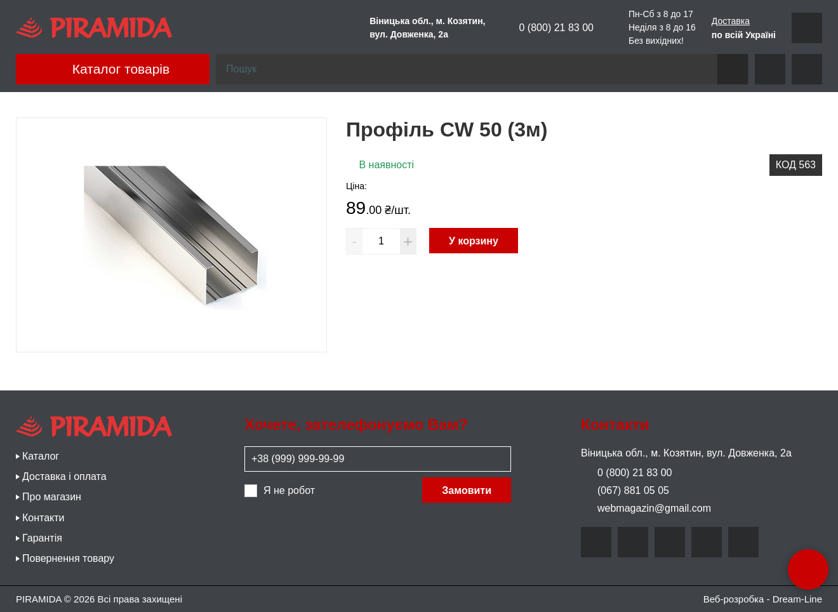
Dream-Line (797, 599)
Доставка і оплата (64, 476)
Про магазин (51, 496)
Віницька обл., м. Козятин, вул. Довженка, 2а (686, 453)
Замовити (466, 490)
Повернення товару (68, 558)
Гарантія (42, 538)
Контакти (43, 517)
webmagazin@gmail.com (646, 508)
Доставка (731, 21)
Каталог (40, 456)
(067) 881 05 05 (625, 490)
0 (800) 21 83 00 (548, 28)
